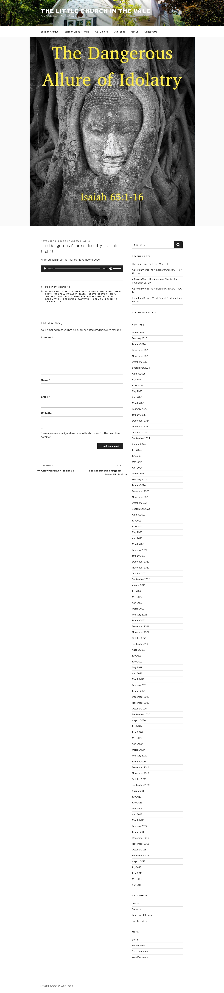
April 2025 (137, 397)
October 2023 (139, 503)
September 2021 (140, 644)
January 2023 (139, 555)
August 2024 (139, 444)
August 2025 (139, 373)
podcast (51, 287)
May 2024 (137, 462)
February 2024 (139, 479)
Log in (135, 939)
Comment (47, 337)
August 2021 (138, 649)
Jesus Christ (106, 294)
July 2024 (137, 450)
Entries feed (138, 945)
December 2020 (140, 696)
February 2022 (139, 614)
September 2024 (141, 438)
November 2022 (140, 567)
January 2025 (139, 415)
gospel (59, 294)
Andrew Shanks (79, 241)
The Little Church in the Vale (96, 11)
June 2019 (137, 802)
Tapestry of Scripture (143, 915)
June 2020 (137, 732)
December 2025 (140, 350)
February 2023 (139, 550)
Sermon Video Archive (76, 31)
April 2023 (137, 538)
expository (112, 291)
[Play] (45, 268)
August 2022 (139, 585)
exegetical (78, 291)
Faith (49, 294)
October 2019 (139, 779)
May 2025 (137, 391)
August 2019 (138, 791)
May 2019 (137, 808)
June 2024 (137, 456)
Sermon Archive (50, 31)
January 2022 (139, 620)
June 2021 (137, 661)
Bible (65, 291)
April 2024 (137, 467)
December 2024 (140, 420)
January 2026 (139, 344)
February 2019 (139, 826)
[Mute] (110, 268)
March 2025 (138, 403)
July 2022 (136, 591)
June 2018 (137, 873)
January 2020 (139, 761)
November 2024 (140, 426)
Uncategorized (139, 921)
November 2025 (140, 356)
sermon (98, 299)
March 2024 (138, 473)
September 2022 (141, 579)
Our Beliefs (101, 31)
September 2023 (141, 509)
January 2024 (139, 485)
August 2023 (139, 514)
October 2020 (139, 708)
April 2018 (137, 885)
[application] (82, 268)
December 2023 (140, 491)
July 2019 (136, 796)
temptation (53, 302)
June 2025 (137, 385)
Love (60, 296)
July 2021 (136, 655)
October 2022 (139, 573)
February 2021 (139, 685)
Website (46, 413)
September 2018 (141, 855)
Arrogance (53, 291)
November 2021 (140, 632)
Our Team (119, 31)
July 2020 (137, 726)
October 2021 (139, 638)
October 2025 (139, 362)
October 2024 (139, 432)
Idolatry (72, 294)
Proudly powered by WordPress (56, 985)
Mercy (68, 296)
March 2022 (138, 608)
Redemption (53, 299)
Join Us (134, 31)
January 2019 (138, 832)
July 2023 (136, 520)
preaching (94, 296)
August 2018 (138, 861)
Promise (108, 296)
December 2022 (140, 561)
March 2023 (138, 544)
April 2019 (137, 814)
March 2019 (138, 820)
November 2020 (140, 702)
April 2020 (137, 743)
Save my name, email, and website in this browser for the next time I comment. (81, 435)
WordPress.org (140, 957)
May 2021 (137, 667)
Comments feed (140, 951)
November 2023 (140, 497)
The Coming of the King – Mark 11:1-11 (151, 264)
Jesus (93, 294)
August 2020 (139, 720)
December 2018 (140, 838)
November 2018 (140, 843)
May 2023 (137, 532)
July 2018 (136, 867)
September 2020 (141, 714)
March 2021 (138, 679)
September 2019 (141, 785)
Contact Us (150, 31)
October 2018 (139, 849)
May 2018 (137, 879)
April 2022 (137, 602)
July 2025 (137, 379)
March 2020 (138, 749)
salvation (85, 299)
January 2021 (138, 691)
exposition (95, 291)
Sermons (64, 287)
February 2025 (139, 409)
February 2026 (139, 338)
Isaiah (83, 294)
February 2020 (139, 755)
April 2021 (137, 673)
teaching (111, 299)
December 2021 (140, 626)
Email (45, 396)
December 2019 (140, 767)
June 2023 (137, 526)
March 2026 (138, 332)
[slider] (77, 268)
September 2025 (141, 367)
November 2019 (140, 773)
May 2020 (137, 738)
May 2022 (137, 597)
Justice (50, 296)
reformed (69, 299)
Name (45, 380)
